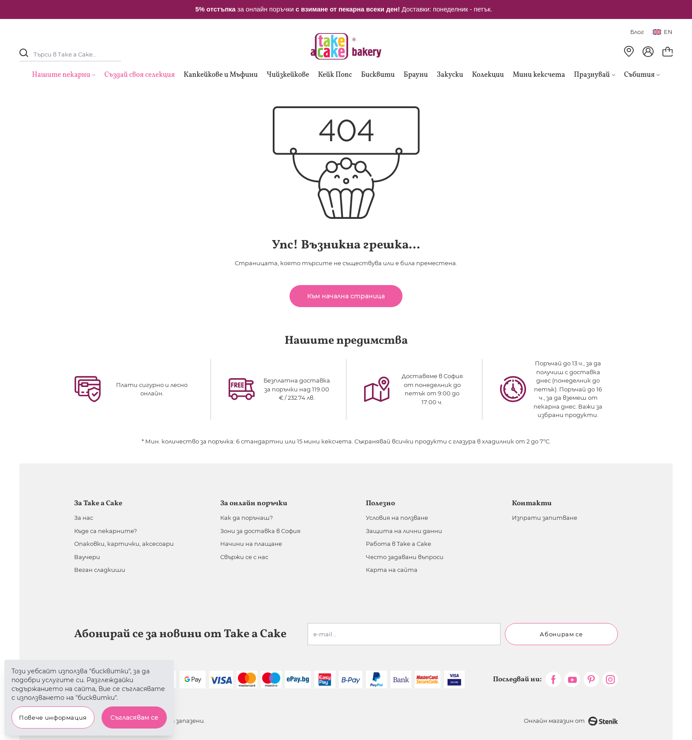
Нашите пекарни (61, 75)
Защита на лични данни (404, 530)
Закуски (450, 75)
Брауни (416, 75)
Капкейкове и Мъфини (221, 75)
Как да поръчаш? (246, 517)
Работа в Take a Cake (398, 543)
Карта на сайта (391, 569)
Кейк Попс (335, 75)
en (663, 31)
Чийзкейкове (288, 75)
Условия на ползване (397, 517)
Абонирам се (561, 634)
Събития (642, 75)
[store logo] (346, 46)
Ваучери (87, 556)
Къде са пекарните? (105, 530)
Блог (637, 31)
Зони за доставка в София (260, 530)
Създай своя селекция (140, 75)
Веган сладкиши (99, 569)
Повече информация (53, 717)
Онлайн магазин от (571, 721)
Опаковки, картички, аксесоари (124, 543)
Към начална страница (346, 296)
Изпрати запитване (544, 517)
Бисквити (378, 75)
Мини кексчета (539, 75)
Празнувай (594, 75)
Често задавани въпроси (405, 556)
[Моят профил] (648, 51)
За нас (83, 517)
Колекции (488, 75)
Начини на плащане (251, 543)
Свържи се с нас (244, 556)
